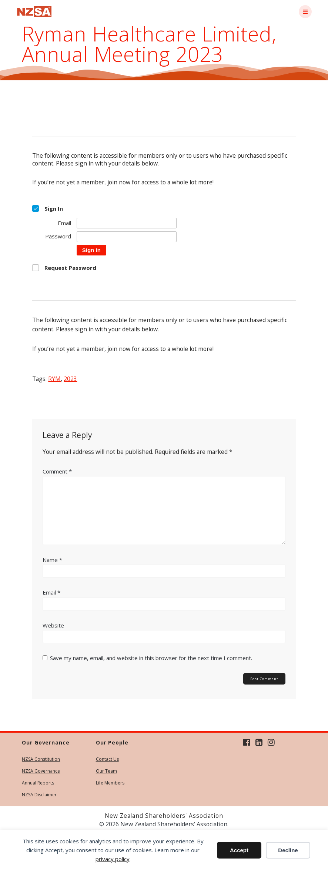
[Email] (127, 223)
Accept (239, 850)
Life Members (110, 783)
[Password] (127, 236)
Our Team (106, 771)
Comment (57, 471)
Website (53, 625)
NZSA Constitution (41, 759)
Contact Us (107, 759)
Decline (288, 850)
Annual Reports (38, 783)
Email (51, 592)
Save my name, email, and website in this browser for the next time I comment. (151, 658)
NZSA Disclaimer (39, 795)
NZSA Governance (41, 771)
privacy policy (113, 859)
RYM (54, 379)
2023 (70, 379)
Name (52, 559)
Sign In (91, 250)
